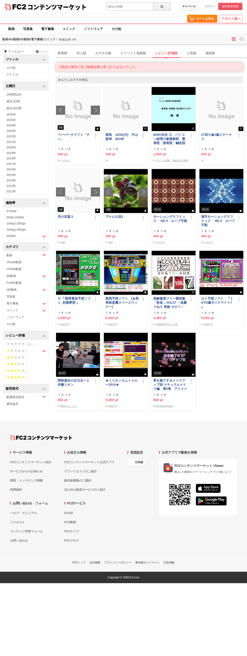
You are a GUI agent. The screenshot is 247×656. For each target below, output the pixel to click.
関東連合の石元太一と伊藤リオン (74, 382)
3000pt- (26, 236)
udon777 (65, 324)
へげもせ (65, 160)
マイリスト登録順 (133, 53)
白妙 (63, 242)
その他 (116, 29)
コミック (68, 29)
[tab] (151, 53)
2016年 (11, 169)
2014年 (11, 180)
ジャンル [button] (26, 59)
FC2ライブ (71, 531)
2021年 (11, 142)
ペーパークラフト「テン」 (74, 137)
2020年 (11, 147)
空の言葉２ (66, 217)
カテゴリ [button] (26, 247)
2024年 (11, 125)
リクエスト (17, 522)
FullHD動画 (13, 282)
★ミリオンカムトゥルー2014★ (121, 382)
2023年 (11, 131)
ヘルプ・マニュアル (23, 513)
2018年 (11, 158)
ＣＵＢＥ (160, 242)
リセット (42, 51)
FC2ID (68, 513)
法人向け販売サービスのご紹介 (85, 489)
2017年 (11, 164)
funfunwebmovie (164, 406)
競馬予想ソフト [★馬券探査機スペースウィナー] (122, 303)
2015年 (11, 175)
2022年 (11, 136)
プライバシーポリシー (118, 562)
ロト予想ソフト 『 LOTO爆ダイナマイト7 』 (217, 303)
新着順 (62, 53)
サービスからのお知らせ (26, 471)
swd (110, 242)
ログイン (210, 6)
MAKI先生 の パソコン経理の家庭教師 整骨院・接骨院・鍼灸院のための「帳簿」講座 (169, 139)
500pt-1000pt (15, 217)
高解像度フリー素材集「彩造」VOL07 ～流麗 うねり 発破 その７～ (170, 303)
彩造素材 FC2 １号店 (167, 324)
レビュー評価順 (166, 53)
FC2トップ (79, 562)
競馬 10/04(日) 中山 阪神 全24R (122, 137)
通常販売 (12, 404)
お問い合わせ (19, 540)
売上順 (81, 53)
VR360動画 (13, 269)
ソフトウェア (93, 29)
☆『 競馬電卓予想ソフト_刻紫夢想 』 (74, 300)
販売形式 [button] (26, 389)
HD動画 (26, 290)
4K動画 (26, 276)
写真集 (28, 29)
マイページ (189, 6)
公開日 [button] (26, 86)
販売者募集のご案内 (77, 480)
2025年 (11, 120)
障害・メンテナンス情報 (26, 480)
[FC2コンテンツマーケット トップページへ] (41, 437)
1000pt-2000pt (16, 223)
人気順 (191, 53)
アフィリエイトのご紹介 (80, 471)
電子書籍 (47, 29)
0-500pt (11, 211)
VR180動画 (13, 262)
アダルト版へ (231, 18)
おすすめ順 (103, 53)
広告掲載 (169, 562)
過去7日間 (13, 101)
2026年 (11, 114)
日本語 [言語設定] (139, 462)
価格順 (210, 53)
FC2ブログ (71, 540)
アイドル (12, 74)
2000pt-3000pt (16, 229)
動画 (11, 29)
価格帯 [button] (26, 203)
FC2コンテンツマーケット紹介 (30, 462)
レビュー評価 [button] (26, 335)
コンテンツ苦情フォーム (26, 531)
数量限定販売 (26, 397)
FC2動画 (70, 522)
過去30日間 (13, 108)
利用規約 (16, 489)
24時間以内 (13, 94)
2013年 (11, 186)
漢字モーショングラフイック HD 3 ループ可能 (218, 221)
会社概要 (94, 562)
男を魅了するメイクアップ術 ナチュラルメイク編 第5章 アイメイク (170, 385)
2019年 (11, 153)
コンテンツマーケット (57, 7)
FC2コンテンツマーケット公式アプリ (89, 462)
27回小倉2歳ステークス (216, 137)
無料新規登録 (230, 6)
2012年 (11, 191)
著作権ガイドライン (147, 562)
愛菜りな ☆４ (69, 406)
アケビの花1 (114, 217)
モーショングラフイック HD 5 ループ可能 (170, 219)
